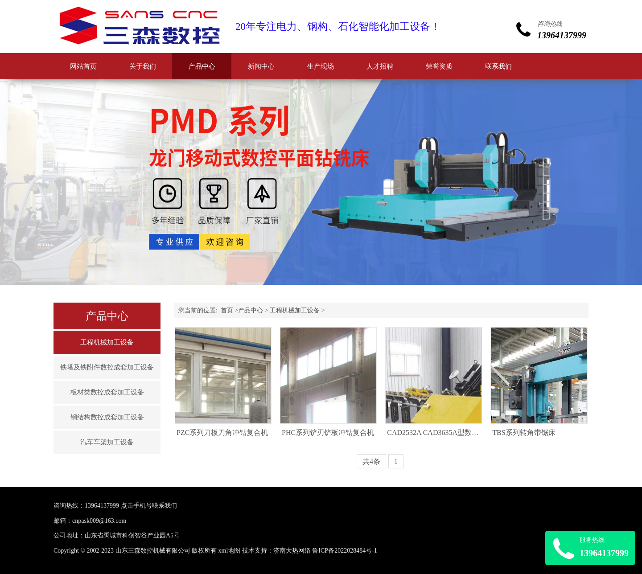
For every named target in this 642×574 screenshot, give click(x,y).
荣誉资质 (439, 66)
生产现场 (320, 66)
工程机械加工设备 (107, 342)
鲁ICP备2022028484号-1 (344, 550)
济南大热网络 (292, 550)
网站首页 (83, 66)
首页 (227, 310)
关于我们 (142, 66)
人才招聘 (379, 66)
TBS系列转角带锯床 (523, 432)
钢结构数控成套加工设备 (107, 417)
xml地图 (229, 550)
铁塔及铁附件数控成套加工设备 (107, 367)
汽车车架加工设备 (107, 442)
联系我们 (498, 66)
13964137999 (102, 505)
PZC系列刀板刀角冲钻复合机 (222, 432)
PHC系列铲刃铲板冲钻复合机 (328, 432)
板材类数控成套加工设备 (107, 392)
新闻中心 (261, 66)
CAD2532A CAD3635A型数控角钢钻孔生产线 (458, 432)
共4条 (371, 461)
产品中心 (202, 66)
